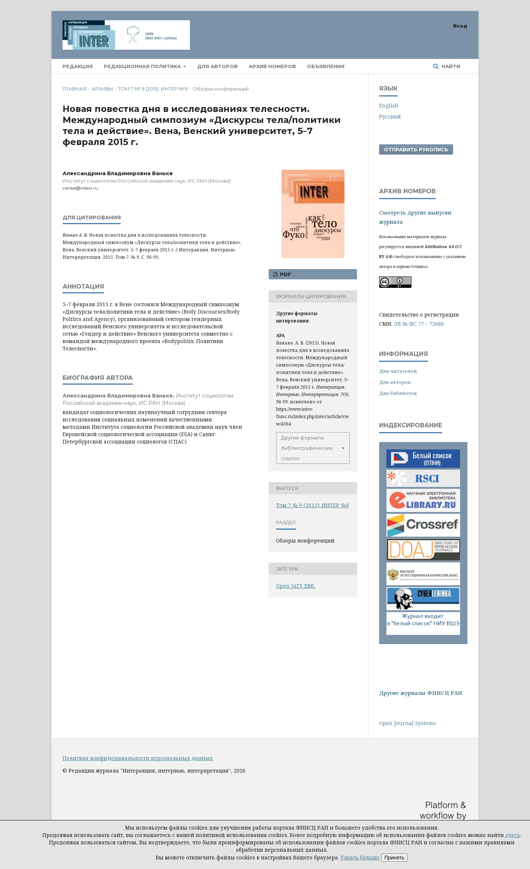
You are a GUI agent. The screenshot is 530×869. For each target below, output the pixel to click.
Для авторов (217, 66)
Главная (75, 89)
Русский (390, 116)
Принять (394, 858)
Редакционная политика (143, 66)
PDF (285, 274)
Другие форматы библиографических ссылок (307, 448)
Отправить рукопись (416, 149)
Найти (450, 66)
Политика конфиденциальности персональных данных (138, 758)
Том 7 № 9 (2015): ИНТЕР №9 (153, 89)
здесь (512, 834)
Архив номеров (272, 66)
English (389, 105)
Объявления (325, 66)
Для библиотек (398, 393)
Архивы (103, 89)
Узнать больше (360, 857)
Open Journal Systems (407, 723)
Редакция (78, 66)
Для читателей (398, 371)
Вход (460, 26)
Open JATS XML (295, 585)
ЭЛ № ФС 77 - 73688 (419, 323)
